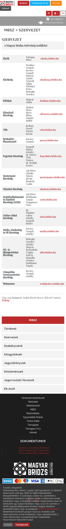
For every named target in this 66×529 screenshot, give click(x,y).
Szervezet (11, 337)
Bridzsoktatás (33, 413)
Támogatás (33, 425)
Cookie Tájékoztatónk (48, 509)
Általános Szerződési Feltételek (34, 448)
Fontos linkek (33, 421)
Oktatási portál (54, 23)
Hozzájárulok (22, 525)
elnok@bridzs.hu (50, 58)
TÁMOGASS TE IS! (40, 3)
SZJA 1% (56, 3)
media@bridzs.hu (49, 231)
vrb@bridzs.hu (48, 129)
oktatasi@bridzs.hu (50, 189)
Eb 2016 (9, 388)
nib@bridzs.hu (48, 252)
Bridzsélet (33, 402)
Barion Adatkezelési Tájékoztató (34, 453)
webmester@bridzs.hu (52, 283)
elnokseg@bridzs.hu (51, 79)
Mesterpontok (33, 405)
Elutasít (8, 525)
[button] (49, 13)
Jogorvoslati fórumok (19, 380)
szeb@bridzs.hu (48, 199)
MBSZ (33, 409)
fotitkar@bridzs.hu (50, 100)
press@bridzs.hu (49, 140)
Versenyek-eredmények (33, 398)
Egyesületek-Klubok (33, 417)
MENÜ (23, 3)
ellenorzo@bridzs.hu (51, 114)
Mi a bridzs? (57, 19)
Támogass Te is (33, 429)
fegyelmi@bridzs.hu (51, 156)
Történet (10, 328)
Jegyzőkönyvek (15, 363)
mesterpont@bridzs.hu (52, 177)
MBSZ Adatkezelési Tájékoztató (34, 450)
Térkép (5, 300)
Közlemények (13, 371)
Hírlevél (5, 8)
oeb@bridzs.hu (48, 216)
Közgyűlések (13, 354)
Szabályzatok (13, 345)
